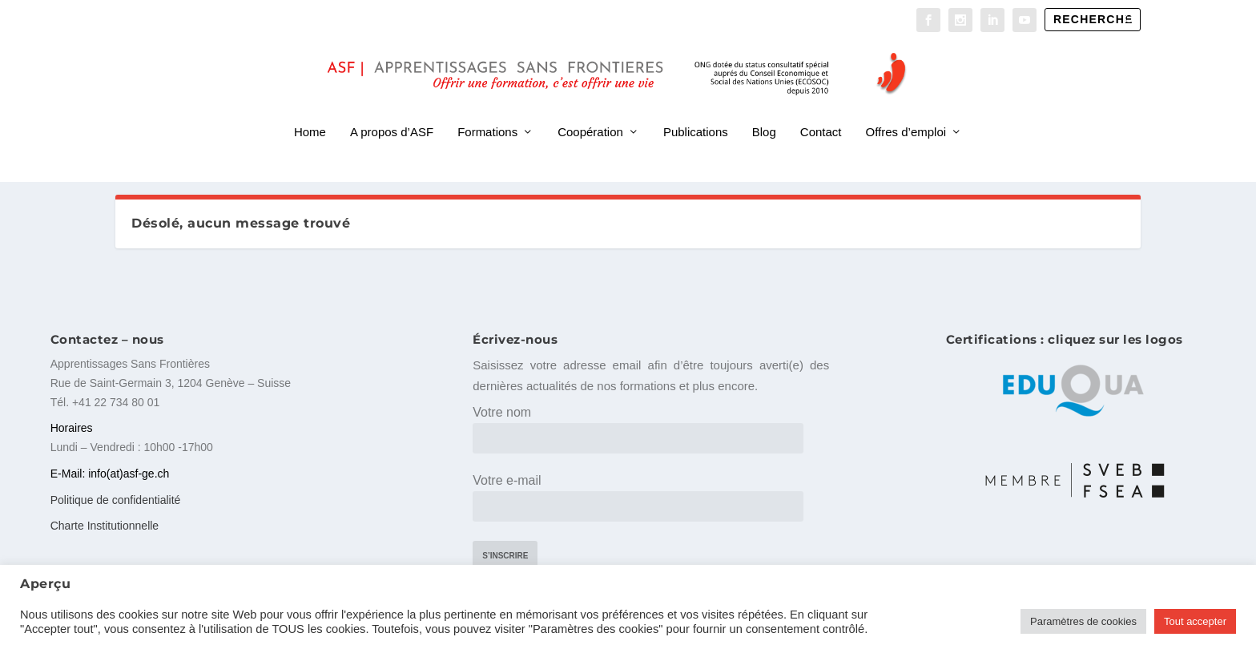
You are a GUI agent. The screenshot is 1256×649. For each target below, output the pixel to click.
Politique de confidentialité (115, 497)
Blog (764, 110)
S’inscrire (505, 554)
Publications (695, 110)
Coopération (590, 110)
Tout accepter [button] (1195, 621)
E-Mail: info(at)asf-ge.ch (110, 471)
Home (310, 110)
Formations (487, 110)
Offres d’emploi (906, 110)
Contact (821, 110)
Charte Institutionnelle (104, 523)
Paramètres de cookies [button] (1083, 621)
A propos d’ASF (391, 110)
